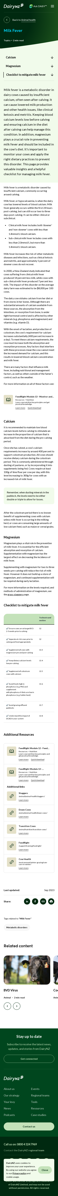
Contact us (29, 1126)
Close (45, 1169)
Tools (34, 1101)
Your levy (9, 1101)
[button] (51, 901)
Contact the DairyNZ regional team (24, 1150)
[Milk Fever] (43, 901)
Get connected (29, 1058)
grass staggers (15, 594)
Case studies (38, 1114)
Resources (37, 1108)
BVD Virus (11, 990)
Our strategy (11, 1095)
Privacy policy (19, 1173)
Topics (7, 40)
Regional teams (40, 1095)
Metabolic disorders (16, 927)
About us (9, 1088)
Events (35, 1088)
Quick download (34, 408)
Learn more (20, 408)
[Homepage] (14, 6)
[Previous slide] (7, 1006)
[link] (28, 57)
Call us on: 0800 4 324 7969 (20, 1144)
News (7, 1108)
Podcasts (9, 1114)
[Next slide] (16, 1006)
